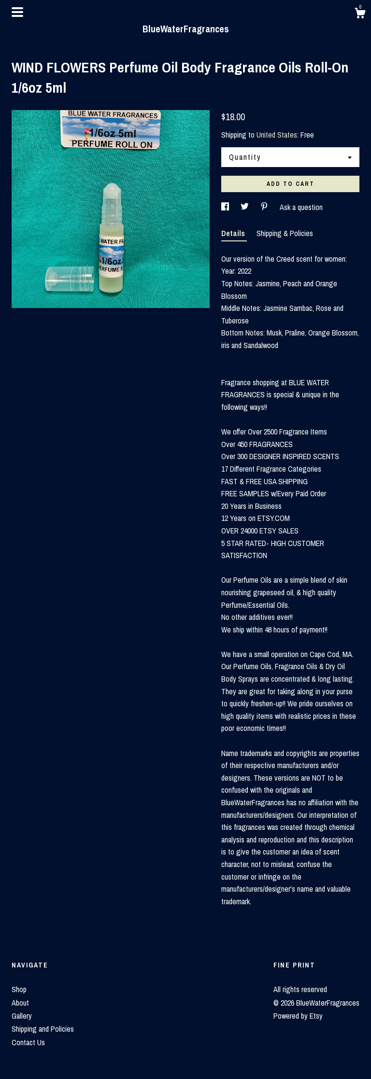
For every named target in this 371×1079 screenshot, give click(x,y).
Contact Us (28, 1042)
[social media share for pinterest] (265, 207)
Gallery (22, 1015)
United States (277, 134)
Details (234, 233)
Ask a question (301, 207)
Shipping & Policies (285, 233)
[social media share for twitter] (246, 207)
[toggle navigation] (17, 12)
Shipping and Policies (43, 1028)
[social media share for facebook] (226, 207)
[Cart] (360, 14)
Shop (19, 989)
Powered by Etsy (298, 1015)
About (20, 1002)
